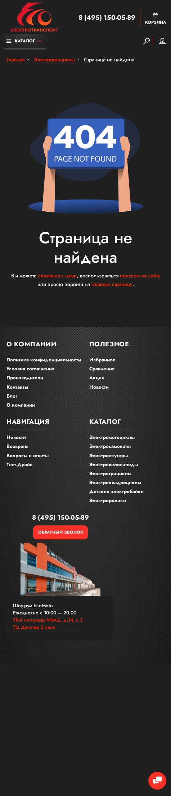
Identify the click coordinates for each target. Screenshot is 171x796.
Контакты (17, 387)
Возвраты (17, 446)
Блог (11, 396)
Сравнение (102, 368)
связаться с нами (57, 275)
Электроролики (107, 500)
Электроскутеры (108, 455)
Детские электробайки (116, 491)
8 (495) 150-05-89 (106, 17)
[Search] (146, 41)
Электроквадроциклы (115, 482)
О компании (20, 405)
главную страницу (111, 284)
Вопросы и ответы (27, 455)
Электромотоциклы (112, 437)
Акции (96, 377)
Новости (99, 387)
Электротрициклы (110, 473)
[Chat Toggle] (157, 781)
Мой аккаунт (162, 41)
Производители (24, 377)
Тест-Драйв (19, 464)
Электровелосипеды (113, 464)
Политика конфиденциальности (43, 359)
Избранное (102, 359)
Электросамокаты (110, 446)
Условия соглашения (30, 368)
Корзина (155, 18)
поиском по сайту (140, 275)
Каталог (20, 41)
